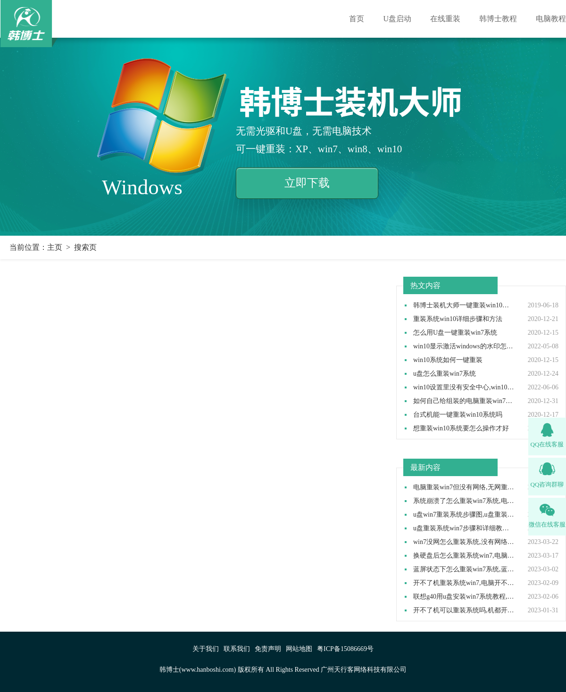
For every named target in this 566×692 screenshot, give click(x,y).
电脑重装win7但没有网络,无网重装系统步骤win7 (464, 487)
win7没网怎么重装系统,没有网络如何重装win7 (464, 542)
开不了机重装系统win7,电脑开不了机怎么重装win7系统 (464, 583)
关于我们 (205, 648)
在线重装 (445, 19)
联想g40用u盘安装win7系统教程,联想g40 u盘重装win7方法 (464, 596)
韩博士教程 (498, 19)
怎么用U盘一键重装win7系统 (455, 333)
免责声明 (268, 648)
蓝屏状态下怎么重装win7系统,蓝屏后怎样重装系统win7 (464, 569)
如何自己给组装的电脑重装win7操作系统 (464, 401)
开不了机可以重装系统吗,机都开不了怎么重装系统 (464, 610)
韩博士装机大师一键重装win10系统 (464, 305)
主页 (54, 247)
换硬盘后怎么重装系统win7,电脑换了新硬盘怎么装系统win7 (464, 555)
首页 (356, 19)
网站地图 (299, 648)
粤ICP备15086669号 (345, 648)
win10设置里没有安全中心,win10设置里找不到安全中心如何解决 (464, 387)
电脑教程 (551, 19)
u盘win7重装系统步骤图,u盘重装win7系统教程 (464, 514)
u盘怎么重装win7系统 (444, 374)
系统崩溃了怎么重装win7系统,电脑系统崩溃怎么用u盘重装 (464, 501)
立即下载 (307, 183)
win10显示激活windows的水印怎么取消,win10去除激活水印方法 (464, 346)
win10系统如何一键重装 (448, 360)
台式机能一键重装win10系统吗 (457, 415)
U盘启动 (397, 19)
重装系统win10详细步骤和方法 (457, 319)
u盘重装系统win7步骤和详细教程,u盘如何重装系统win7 (464, 528)
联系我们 (237, 648)
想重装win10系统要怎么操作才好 (461, 428)
